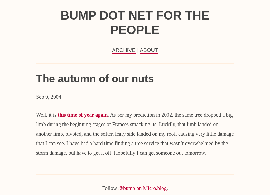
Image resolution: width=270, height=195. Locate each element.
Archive (124, 50)
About (149, 50)
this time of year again (83, 115)
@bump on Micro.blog (142, 188)
